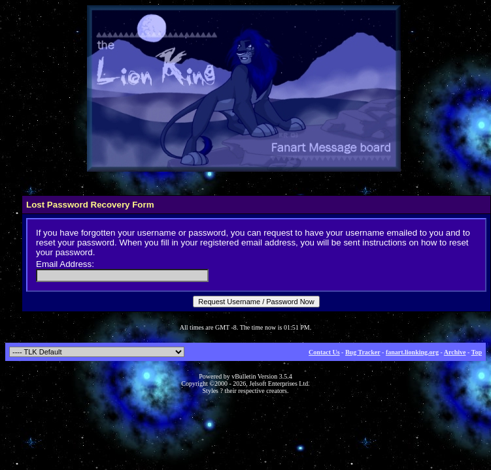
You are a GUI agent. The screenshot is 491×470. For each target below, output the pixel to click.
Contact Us (324, 352)
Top (476, 352)
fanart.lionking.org (412, 352)
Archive (455, 352)
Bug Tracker (363, 352)
